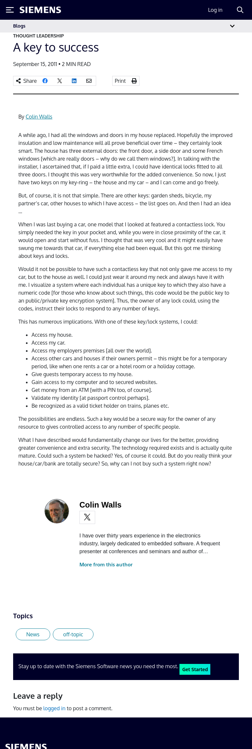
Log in (215, 10)
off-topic (73, 634)
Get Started (195, 669)
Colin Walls (39, 116)
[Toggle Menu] (9, 9)
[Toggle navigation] (232, 26)
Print (120, 81)
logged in (54, 708)
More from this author (106, 564)
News (33, 634)
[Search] (240, 9)
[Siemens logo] (40, 10)
